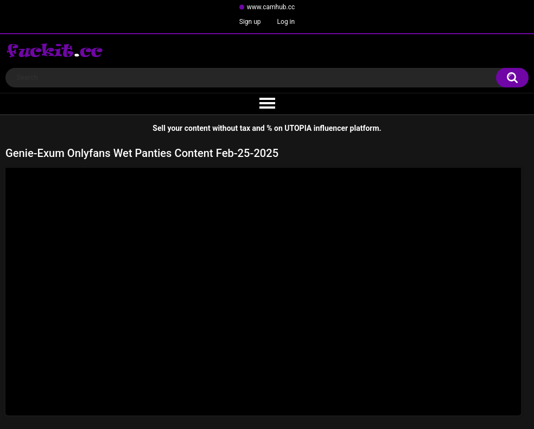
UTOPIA (298, 128)
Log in (286, 22)
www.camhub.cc (271, 7)
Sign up (250, 22)
